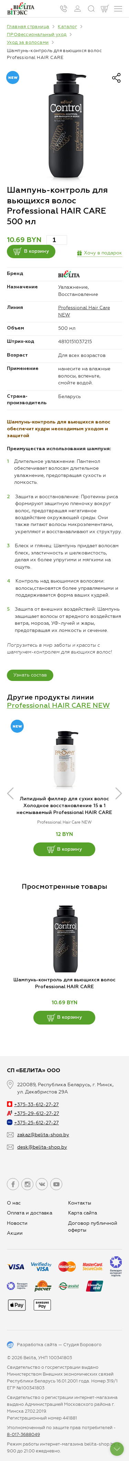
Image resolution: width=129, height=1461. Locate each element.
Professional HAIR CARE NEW (58, 705)
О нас (14, 1203)
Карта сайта (82, 1213)
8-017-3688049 (23, 1434)
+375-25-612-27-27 (33, 1123)
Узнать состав (30, 675)
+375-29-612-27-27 (33, 1113)
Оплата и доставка (29, 1213)
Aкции (15, 1233)
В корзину (31, 251)
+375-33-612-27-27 (33, 1104)
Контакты (79, 1203)
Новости (17, 1223)
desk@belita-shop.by (42, 1147)
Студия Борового (82, 1344)
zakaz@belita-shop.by (43, 1135)
